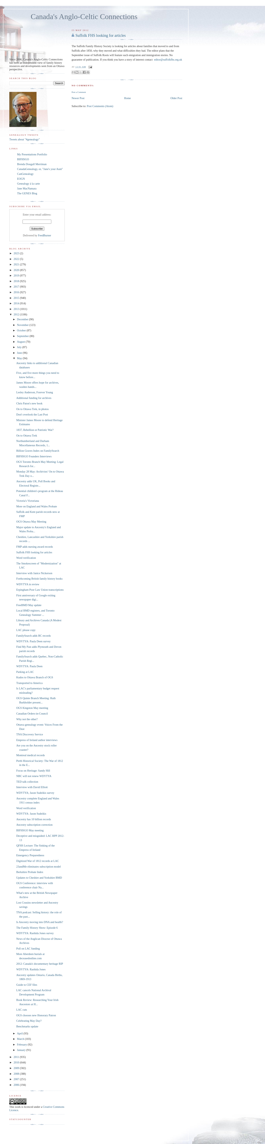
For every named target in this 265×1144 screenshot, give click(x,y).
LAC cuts (21, 1009)
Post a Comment (78, 92)
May (20, 358)
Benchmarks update (27, 1026)
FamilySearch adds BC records (33, 635)
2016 (17, 292)
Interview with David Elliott (32, 787)
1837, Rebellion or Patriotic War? (35, 429)
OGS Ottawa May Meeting (31, 521)
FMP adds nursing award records (34, 546)
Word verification (26, 557)
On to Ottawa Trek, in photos (32, 409)
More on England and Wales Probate (36, 506)
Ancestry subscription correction (34, 824)
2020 (17, 270)
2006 (17, 1084)
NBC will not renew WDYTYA (33, 776)
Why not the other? (27, 719)
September (23, 336)
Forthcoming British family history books (39, 578)
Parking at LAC (25, 671)
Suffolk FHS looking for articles (100, 35)
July (19, 347)
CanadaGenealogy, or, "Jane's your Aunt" (40, 169)
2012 (17, 314)
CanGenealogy (25, 173)
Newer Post (77, 97)
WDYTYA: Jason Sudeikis (31, 813)
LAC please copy (26, 630)
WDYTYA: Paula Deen (29, 666)
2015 (17, 297)
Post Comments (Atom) (100, 105)
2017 (17, 286)
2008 (17, 1073)
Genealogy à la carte (28, 183)
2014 (17, 303)
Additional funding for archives (33, 398)
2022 (17, 258)
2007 (17, 1079)
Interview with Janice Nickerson (34, 573)
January (21, 1050)
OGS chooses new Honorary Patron (36, 1015)
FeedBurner (44, 235)
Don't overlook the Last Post (32, 414)
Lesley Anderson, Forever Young (34, 392)
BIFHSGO (23, 159)
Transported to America (29, 683)
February (22, 1044)
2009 (17, 1068)
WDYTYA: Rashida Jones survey (35, 933)
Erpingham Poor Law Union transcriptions (40, 589)
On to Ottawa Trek (26, 435)
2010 (17, 1062)
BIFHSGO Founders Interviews (34, 456)
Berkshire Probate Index (29, 872)
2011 (17, 1057)
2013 (17, 309)
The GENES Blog (27, 193)
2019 (17, 275)
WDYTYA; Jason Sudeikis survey (35, 792)
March (21, 1038)
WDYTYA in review (27, 584)
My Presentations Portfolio (32, 154)
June (20, 352)
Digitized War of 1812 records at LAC (37, 860)
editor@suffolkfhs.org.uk (168, 59)
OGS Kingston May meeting (32, 707)
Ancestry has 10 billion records (33, 819)
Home (127, 97)
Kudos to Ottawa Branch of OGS (34, 677)
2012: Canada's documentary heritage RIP (39, 963)
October (22, 330)
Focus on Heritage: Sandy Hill (33, 770)
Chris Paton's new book (29, 403)
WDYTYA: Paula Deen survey (33, 641)
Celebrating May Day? (29, 1020)
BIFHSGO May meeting (30, 830)
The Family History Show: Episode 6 (37, 927)
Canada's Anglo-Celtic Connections (84, 16)
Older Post (176, 97)
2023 (17, 253)
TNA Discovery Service (29, 734)
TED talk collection (27, 781)
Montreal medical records (30, 755)
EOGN (21, 178)
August (21, 341)
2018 (17, 281)
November (23, 324)
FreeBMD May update (28, 605)
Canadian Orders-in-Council (32, 713)
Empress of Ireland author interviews (37, 740)
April (20, 1033)
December (23, 319)
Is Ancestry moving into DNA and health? (39, 922)
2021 (17, 264)
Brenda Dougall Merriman (32, 164)
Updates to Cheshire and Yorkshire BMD (39, 877)
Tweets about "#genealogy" (24, 139)
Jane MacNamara (27, 188)
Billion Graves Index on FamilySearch (37, 450)
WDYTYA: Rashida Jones (31, 969)
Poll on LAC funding (28, 948)
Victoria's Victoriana (27, 500)
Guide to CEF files (26, 984)
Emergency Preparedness (30, 855)
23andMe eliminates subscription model (38, 866)
